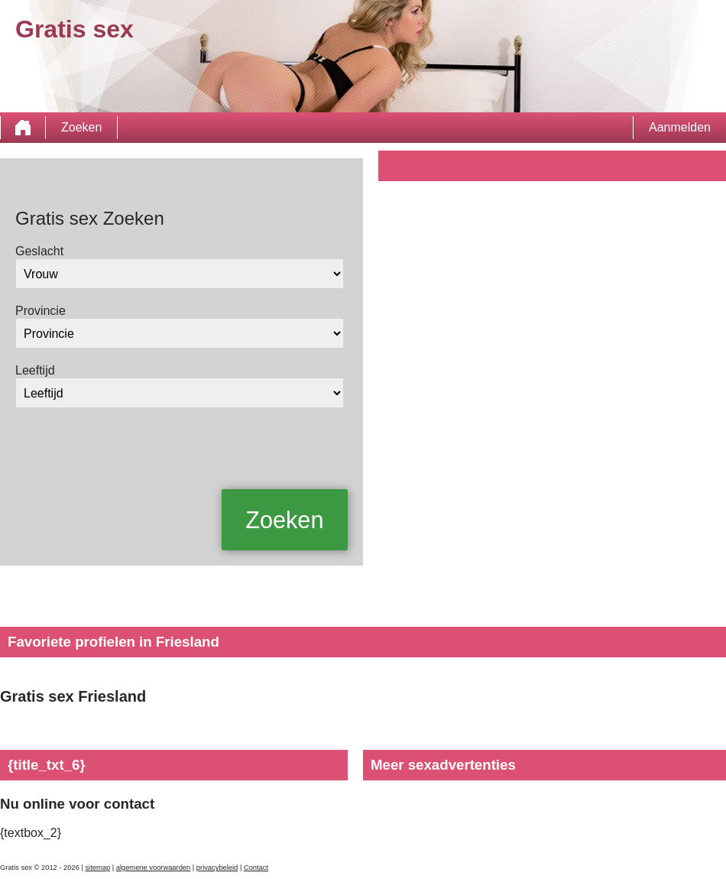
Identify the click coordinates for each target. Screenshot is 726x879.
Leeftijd (35, 370)
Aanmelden (680, 127)
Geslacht (39, 251)
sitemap (97, 867)
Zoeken (81, 127)
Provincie (40, 310)
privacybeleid (217, 867)
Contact (256, 867)
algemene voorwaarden (153, 867)
